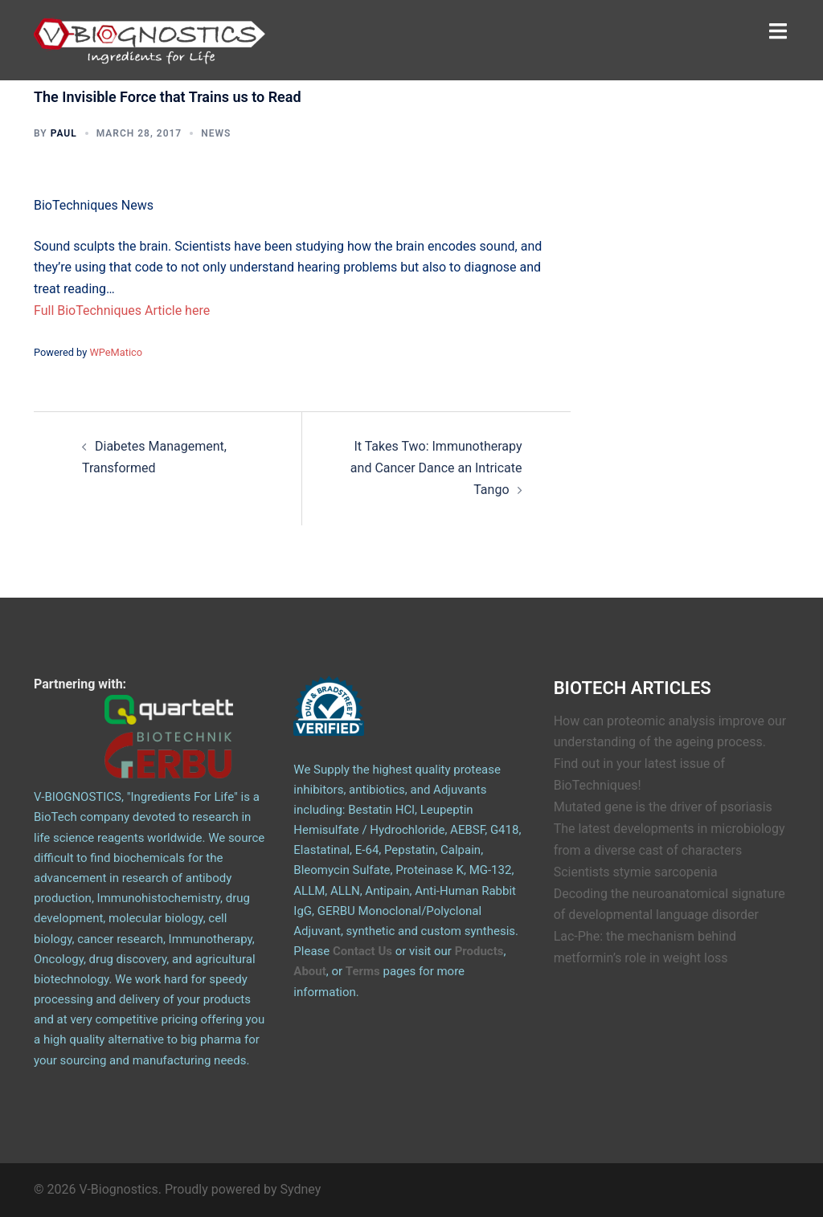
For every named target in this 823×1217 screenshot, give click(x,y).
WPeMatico (115, 352)
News (216, 133)
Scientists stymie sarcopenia (636, 872)
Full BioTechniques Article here (122, 310)
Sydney (300, 1189)
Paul (64, 133)
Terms (363, 971)
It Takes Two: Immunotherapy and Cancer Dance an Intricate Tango (436, 468)
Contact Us (362, 951)
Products (479, 951)
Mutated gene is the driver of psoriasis (663, 807)
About (309, 971)
